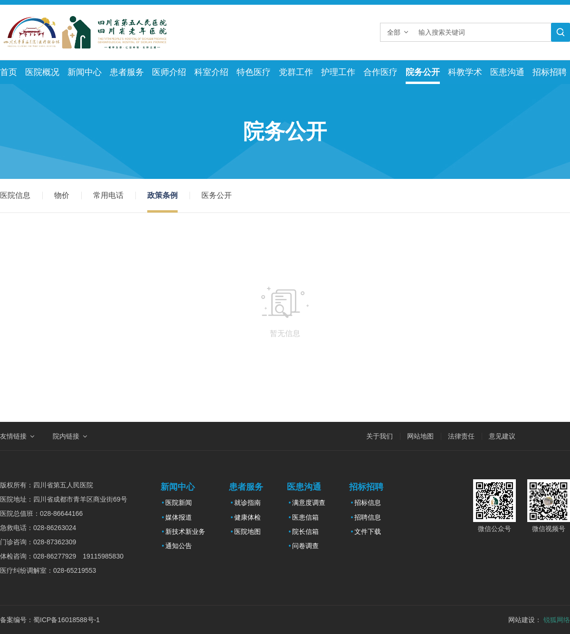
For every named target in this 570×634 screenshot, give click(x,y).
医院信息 (15, 195)
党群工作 (296, 72)
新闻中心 (84, 72)
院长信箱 (305, 531)
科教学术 (465, 72)
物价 (61, 195)
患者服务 (127, 72)
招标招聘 (549, 72)
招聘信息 (367, 517)
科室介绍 (211, 72)
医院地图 (247, 531)
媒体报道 (178, 517)
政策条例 (162, 195)
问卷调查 (305, 546)
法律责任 (461, 436)
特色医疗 (254, 72)
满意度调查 (308, 502)
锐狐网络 (556, 620)
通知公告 (178, 546)
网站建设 (521, 620)
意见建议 (502, 436)
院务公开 (423, 72)
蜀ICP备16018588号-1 (66, 620)
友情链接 (13, 436)
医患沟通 (507, 72)
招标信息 (367, 502)
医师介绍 (169, 72)
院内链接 (66, 436)
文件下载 (367, 531)
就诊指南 (247, 502)
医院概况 (42, 72)
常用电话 (108, 195)
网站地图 (420, 436)
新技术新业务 (185, 531)
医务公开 (216, 195)
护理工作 (338, 72)
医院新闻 (178, 502)
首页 (8, 72)
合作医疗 (380, 72)
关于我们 (379, 436)
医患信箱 (305, 517)
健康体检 (247, 517)
